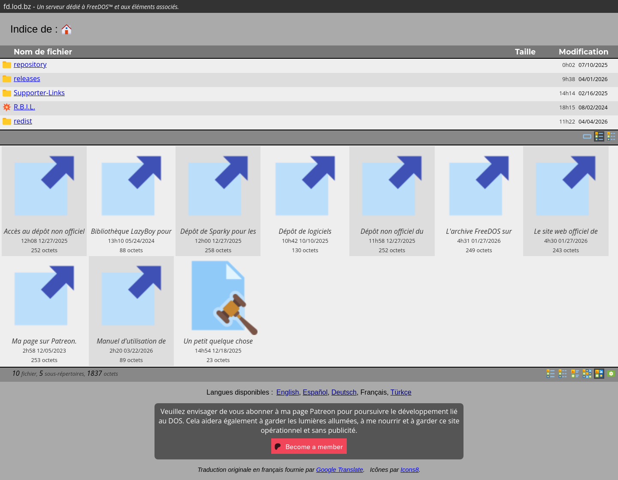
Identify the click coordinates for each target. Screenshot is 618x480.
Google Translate (339, 469)
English (287, 392)
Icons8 (409, 469)
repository (30, 64)
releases (27, 78)
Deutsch (344, 392)
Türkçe (401, 392)
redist (23, 121)
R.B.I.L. (24, 107)
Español (315, 392)
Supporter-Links (39, 92)
